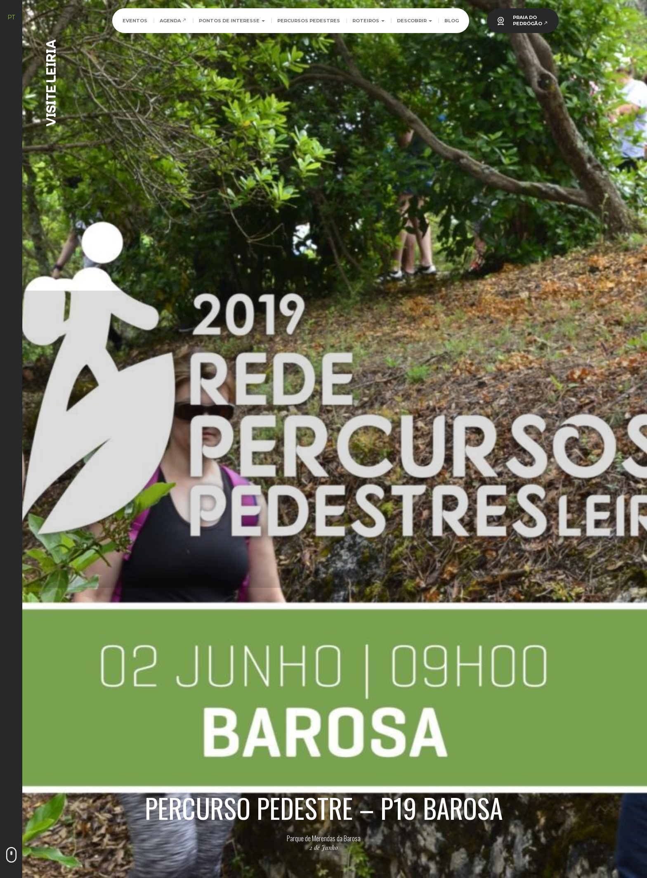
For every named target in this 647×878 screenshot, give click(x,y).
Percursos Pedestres (308, 21)
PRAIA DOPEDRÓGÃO (530, 20)
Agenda (173, 21)
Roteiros (368, 21)
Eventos (135, 21)
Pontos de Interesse (232, 21)
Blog (451, 21)
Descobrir (414, 21)
